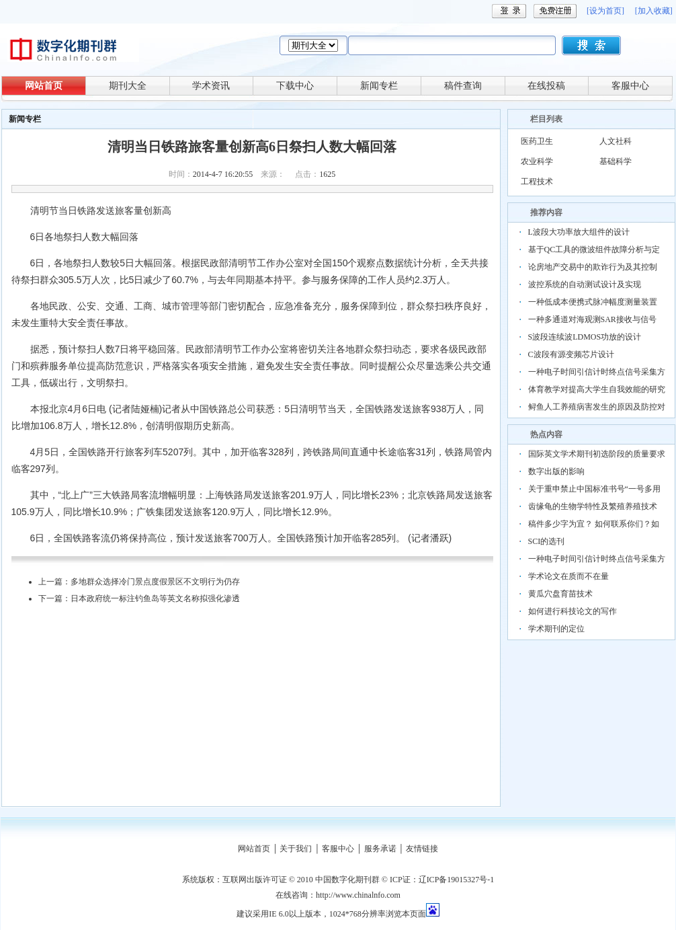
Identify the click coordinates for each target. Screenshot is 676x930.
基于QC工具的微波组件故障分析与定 (594, 249)
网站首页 (43, 86)
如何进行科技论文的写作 (572, 611)
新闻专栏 (379, 86)
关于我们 (296, 848)
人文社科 (615, 141)
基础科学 (615, 161)
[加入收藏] (654, 10)
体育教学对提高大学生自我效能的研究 (596, 389)
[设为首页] (605, 10)
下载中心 (295, 86)
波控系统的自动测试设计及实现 (584, 284)
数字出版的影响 (556, 471)
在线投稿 (546, 86)
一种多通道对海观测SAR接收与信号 (592, 319)
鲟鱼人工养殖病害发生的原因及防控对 (596, 407)
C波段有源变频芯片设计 (571, 354)
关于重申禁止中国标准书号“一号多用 (594, 489)
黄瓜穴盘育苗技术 (560, 593)
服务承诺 (380, 848)
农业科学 (537, 161)
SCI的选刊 (546, 541)
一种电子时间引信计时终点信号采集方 (596, 372)
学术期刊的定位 (556, 628)
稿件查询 (463, 86)
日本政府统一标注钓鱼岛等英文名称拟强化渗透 (155, 598)
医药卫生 (537, 141)
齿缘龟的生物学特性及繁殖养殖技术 (592, 506)
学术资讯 (211, 86)
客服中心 (630, 86)
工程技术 (537, 181)
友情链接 (422, 848)
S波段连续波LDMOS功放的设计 (585, 337)
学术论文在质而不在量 (568, 576)
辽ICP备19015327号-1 (457, 879)
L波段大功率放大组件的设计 (579, 232)
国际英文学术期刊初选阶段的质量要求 (596, 454)
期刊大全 (127, 86)
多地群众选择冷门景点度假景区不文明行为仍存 (155, 581)
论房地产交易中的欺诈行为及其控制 (592, 267)
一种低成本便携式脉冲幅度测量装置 (592, 302)
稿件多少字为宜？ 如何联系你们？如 (593, 524)
